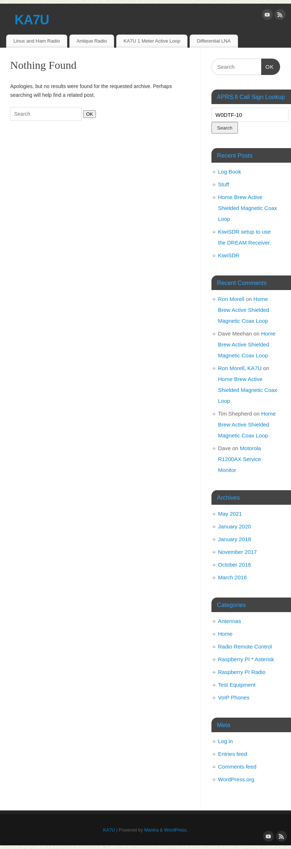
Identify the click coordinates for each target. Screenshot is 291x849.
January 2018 (234, 539)
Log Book (229, 171)
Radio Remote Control (245, 646)
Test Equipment (236, 685)
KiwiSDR (228, 255)
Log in (225, 741)
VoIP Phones (233, 697)
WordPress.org (236, 779)
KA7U (32, 19)
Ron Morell (231, 299)
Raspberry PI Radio (242, 672)
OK (88, 114)
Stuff (223, 184)
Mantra (151, 830)
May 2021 (230, 514)
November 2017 (237, 552)
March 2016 (232, 577)
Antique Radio (92, 41)
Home (225, 634)
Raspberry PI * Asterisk (246, 659)
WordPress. (176, 830)
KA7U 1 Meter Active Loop (152, 41)
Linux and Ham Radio (36, 41)
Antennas (229, 621)
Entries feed (232, 754)
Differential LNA (214, 41)
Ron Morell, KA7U (240, 368)
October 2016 (234, 565)
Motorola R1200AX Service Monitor (239, 459)
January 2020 (234, 526)
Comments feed (237, 766)
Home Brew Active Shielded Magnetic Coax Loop (247, 208)
